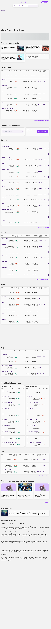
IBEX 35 (3, 203)
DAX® (44, 541)
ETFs (44, 75)
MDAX (3, 91)
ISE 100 (3, 220)
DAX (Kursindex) (5, 169)
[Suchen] (22, 131)
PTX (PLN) (4, 215)
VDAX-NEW (4, 85)
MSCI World (4, 354)
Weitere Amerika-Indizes (42, 279)
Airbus (7, 558)
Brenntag (17, 558)
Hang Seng (4, 296)
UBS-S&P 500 (5, 238)
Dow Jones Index (22, 550)
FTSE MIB (4, 197)
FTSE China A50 (5, 291)
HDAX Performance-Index (7, 108)
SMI (2, 175)
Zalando (10, 558)
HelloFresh (30, 558)
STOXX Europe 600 (6, 157)
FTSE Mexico (4, 273)
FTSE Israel (6, 408)
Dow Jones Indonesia (6, 308)
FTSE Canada (4, 261)
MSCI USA (4, 463)
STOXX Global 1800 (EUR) (7, 365)
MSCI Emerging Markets (7, 469)
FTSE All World (5, 360)
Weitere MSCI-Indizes (43, 475)
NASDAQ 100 (4, 244)
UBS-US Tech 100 (5, 250)
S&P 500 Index (34, 550)
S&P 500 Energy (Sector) (34, 419)
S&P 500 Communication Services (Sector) (10, 437)
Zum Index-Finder (42, 131)
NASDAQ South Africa (33, 402)
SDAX (3, 97)
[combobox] (13, 131)
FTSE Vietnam (7, 419)
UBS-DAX (4, 79)
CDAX (3, 114)
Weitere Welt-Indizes (43, 378)
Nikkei (3, 302)
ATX (2, 180)
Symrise (26, 558)
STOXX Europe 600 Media (9, 431)
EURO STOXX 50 (5, 146)
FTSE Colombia (32, 425)
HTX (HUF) (31, 408)
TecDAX (3, 102)
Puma (14, 558)
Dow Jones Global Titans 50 (7, 371)
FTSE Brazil (4, 267)
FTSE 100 (4, 163)
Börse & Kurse (3, 10)
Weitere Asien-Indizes (43, 326)
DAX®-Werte (32, 546)
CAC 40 (3, 186)
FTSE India (4, 313)
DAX (3, 74)
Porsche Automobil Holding (39, 558)
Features (24, 5)
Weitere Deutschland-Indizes (41, 120)
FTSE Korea (4, 319)
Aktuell (18, 5)
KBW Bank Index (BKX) (33, 431)
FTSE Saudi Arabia (8, 402)
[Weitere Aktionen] (48, 76)
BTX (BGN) (6, 414)
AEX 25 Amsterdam (6, 192)
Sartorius (22, 558)
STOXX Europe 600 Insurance (35, 442)
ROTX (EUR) (6, 396)
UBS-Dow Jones (5, 255)
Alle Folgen (45, 502)
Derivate (39, 75)
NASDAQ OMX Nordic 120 (7, 209)
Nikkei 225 (13, 551)
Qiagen (9, 560)
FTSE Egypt (6, 391)
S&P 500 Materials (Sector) (34, 414)
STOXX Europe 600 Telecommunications (10, 442)
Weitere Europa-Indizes (43, 227)
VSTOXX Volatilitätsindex (7, 152)
